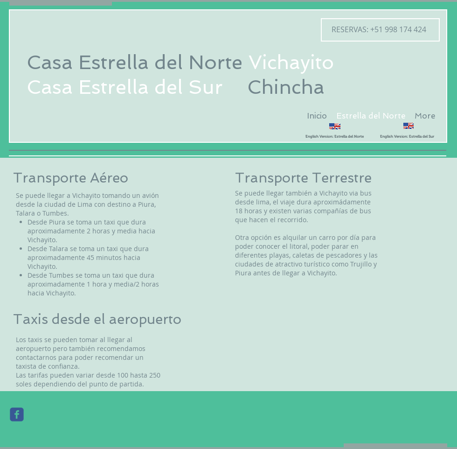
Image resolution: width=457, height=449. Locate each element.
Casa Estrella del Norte (134, 62)
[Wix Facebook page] (17, 414)
